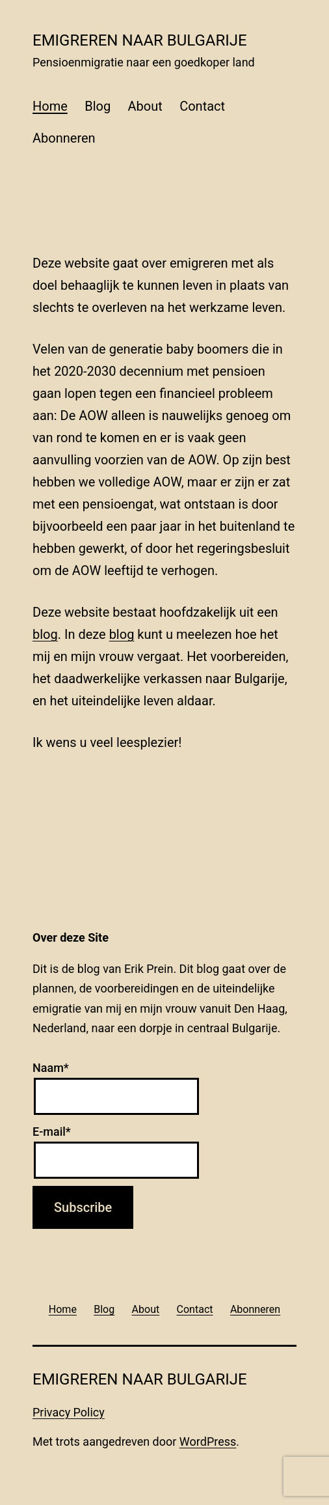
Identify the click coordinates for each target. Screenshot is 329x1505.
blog (45, 634)
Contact (202, 106)
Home (50, 106)
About (145, 106)
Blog (98, 106)
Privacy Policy (69, 1412)
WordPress (207, 1441)
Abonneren (64, 138)
